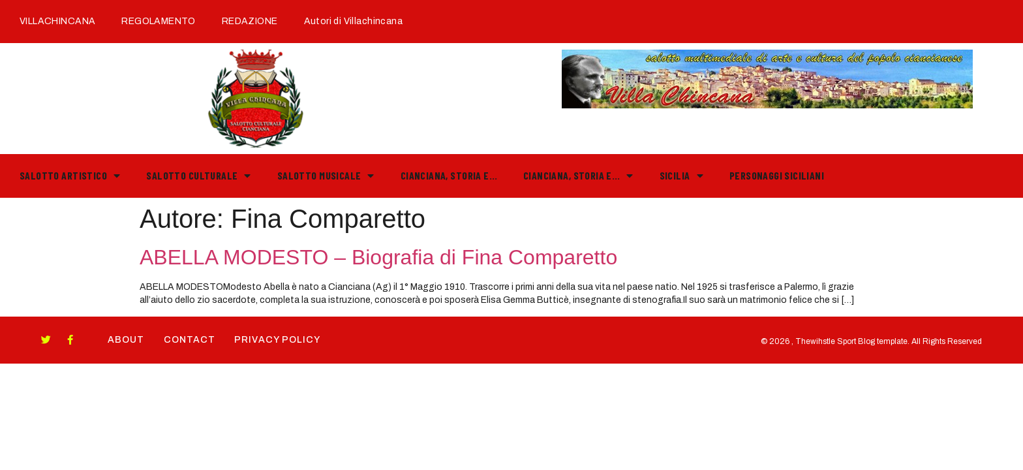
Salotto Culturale (198, 175)
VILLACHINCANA (57, 21)
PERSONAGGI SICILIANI (776, 175)
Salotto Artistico (70, 175)
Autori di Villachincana (353, 21)
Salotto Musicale (325, 175)
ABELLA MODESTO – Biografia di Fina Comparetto (378, 257)
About (126, 340)
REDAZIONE (250, 21)
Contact (189, 340)
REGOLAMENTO (158, 21)
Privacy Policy (278, 340)
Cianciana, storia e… (449, 175)
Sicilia (681, 175)
